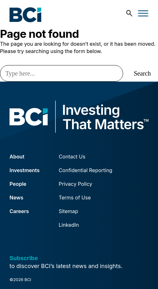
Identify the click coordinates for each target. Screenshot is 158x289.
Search (142, 73)
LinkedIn (69, 225)
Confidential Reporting (85, 170)
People (18, 184)
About (17, 156)
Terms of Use (75, 197)
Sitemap (68, 211)
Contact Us (72, 156)
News (16, 197)
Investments (25, 170)
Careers (19, 211)
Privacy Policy (75, 184)
